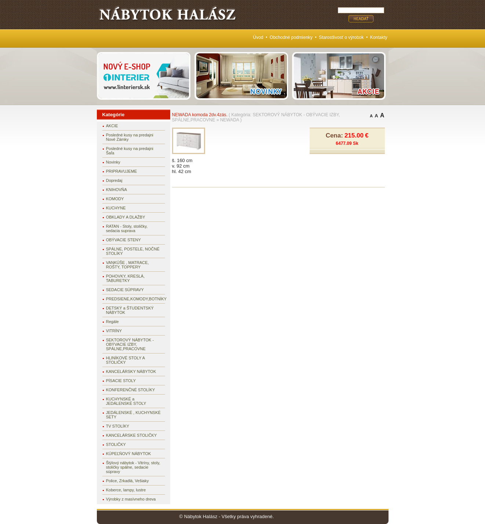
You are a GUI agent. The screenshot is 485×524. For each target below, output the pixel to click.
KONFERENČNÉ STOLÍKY (130, 390)
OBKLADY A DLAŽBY (125, 217)
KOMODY (115, 199)
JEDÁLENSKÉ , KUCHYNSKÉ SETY (133, 414)
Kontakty (378, 37)
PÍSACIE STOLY (121, 380)
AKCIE (112, 126)
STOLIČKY (116, 444)
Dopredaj (114, 180)
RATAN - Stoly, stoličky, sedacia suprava (126, 228)
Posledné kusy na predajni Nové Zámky (129, 137)
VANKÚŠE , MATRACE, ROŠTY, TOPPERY (127, 264)
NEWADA (229, 119)
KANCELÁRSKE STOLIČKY (131, 435)
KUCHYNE (116, 208)
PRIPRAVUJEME (121, 171)
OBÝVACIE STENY (123, 240)
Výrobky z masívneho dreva (131, 499)
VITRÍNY (114, 331)
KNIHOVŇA (116, 189)
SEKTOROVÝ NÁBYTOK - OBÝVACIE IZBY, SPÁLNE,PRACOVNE (130, 344)
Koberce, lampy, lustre (126, 490)
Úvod (258, 37)
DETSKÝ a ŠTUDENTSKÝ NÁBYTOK (130, 310)
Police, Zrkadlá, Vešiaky (127, 481)
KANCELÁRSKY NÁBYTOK (131, 371)
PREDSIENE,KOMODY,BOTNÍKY (135, 299)
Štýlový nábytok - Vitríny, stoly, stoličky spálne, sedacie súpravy (133, 467)
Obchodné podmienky (291, 37)
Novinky (113, 162)
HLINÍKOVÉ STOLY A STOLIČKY (125, 360)
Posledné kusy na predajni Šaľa (129, 150)
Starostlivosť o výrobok (341, 37)
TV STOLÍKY (117, 426)
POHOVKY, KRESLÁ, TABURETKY (125, 278)
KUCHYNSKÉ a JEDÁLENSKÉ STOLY (126, 401)
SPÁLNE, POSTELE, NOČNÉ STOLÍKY (133, 251)
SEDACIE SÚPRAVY (125, 289)
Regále (112, 321)
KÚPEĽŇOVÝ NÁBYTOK (128, 453)
